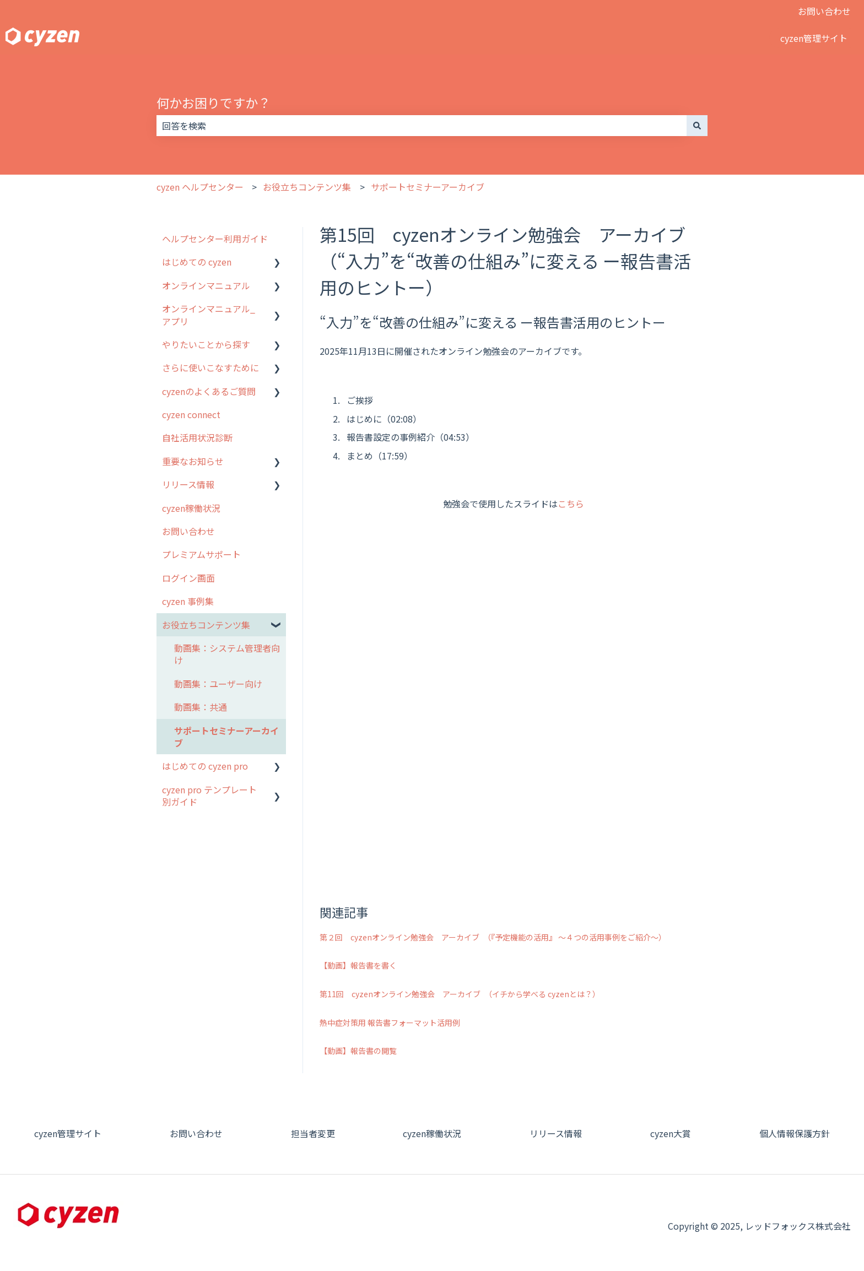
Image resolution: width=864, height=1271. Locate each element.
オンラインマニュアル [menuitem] (206, 285)
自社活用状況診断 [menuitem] (197, 437)
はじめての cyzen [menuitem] (196, 261)
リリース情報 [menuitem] (188, 484)
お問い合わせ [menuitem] (188, 531)
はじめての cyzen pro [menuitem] (205, 765)
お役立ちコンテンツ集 (307, 186)
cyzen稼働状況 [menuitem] (191, 508)
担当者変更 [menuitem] (313, 1133)
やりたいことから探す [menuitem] (206, 344)
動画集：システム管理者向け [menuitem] (227, 654)
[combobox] (421, 125)
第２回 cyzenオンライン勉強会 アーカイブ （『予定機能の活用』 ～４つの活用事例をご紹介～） (493, 937)
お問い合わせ (824, 11)
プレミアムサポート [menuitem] (201, 554)
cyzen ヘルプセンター (200, 186)
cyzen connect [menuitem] (191, 414)
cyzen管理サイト (813, 38)
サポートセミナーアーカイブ (427, 186)
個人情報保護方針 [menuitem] (794, 1133)
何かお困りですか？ (213, 102)
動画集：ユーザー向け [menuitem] (218, 683)
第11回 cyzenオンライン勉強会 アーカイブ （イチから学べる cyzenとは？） (460, 993)
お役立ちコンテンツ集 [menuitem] (206, 624)
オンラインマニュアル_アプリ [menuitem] (208, 314)
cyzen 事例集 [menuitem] (188, 601)
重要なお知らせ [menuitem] (193, 461)
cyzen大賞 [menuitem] (670, 1133)
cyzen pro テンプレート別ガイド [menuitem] (209, 795)
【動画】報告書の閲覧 (358, 1050)
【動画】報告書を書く (358, 965)
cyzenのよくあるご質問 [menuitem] (209, 391)
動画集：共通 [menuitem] (200, 706)
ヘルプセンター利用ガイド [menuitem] (215, 238)
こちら (571, 503)
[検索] (697, 125)
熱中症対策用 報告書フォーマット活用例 (390, 1022)
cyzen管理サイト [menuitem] (67, 1133)
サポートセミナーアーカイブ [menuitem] (226, 736)
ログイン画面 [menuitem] (188, 578)
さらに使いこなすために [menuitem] (210, 367)
